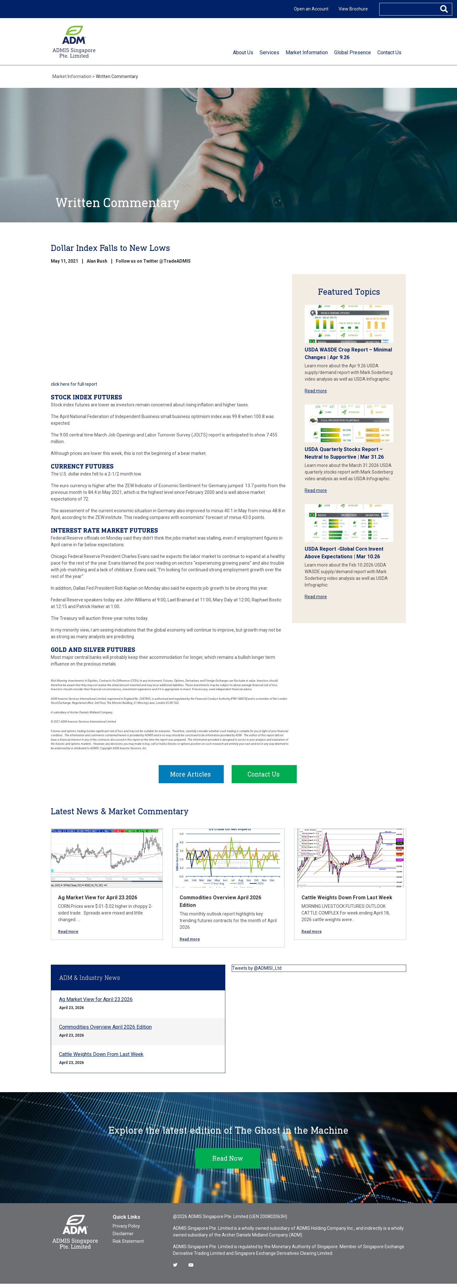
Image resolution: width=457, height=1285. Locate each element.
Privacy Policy (126, 1227)
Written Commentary (117, 76)
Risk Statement (128, 1242)
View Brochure (353, 8)
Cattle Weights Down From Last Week (346, 899)
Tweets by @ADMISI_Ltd (256, 969)
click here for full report (74, 384)
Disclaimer (123, 1234)
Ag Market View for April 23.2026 (97, 899)
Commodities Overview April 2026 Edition (105, 1028)
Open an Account (311, 8)
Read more (316, 390)
